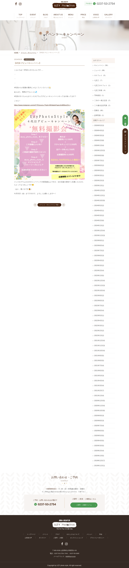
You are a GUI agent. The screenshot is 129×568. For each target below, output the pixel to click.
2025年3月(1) (99, 175)
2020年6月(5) (99, 430)
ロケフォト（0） (100, 75)
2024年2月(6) (99, 220)
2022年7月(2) (99, 305)
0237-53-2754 (45, 504)
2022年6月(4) (99, 310)
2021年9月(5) (99, 355)
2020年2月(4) (99, 450)
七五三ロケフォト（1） (102, 85)
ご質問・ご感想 (46, 537)
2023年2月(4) (99, 270)
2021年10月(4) (99, 350)
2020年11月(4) (99, 405)
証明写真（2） (99, 115)
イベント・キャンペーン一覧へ (49, 205)
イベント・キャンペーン (28, 52)
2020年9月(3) (99, 415)
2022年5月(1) (99, 315)
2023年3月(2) (99, 265)
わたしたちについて (60, 534)
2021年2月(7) (99, 390)
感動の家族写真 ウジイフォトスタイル (64, 7)
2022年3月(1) (99, 325)
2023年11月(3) (99, 235)
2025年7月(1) (99, 160)
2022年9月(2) (99, 295)
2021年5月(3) (99, 375)
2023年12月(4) (99, 230)
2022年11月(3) (99, 285)
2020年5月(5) (99, 435)
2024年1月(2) (99, 225)
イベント (38, 534)
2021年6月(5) (99, 370)
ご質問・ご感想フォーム (85, 505)
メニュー (74, 534)
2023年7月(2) (99, 250)
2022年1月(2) (99, 335)
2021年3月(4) (99, 385)
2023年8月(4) (99, 245)
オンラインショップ (62, 537)
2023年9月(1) (99, 240)
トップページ (25, 534)
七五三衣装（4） (100, 90)
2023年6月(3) (99, 255)
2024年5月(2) (99, 205)
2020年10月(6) (99, 410)
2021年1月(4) (99, 395)
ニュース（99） (100, 70)
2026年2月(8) (99, 140)
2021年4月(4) (99, 380)
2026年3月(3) (99, 135)
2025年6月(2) (99, 165)
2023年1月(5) (99, 275)
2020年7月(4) (99, 425)
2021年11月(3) (99, 345)
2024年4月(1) (99, 210)
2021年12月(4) (99, 340)
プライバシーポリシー (80, 537)
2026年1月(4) (99, 145)
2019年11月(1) (99, 465)
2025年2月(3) (99, 180)
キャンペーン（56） (101, 65)
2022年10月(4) (99, 290)
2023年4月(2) (99, 260)
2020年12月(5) (99, 400)
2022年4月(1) (99, 320)
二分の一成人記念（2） (102, 100)
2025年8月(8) (99, 155)
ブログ (47, 534)
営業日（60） (99, 110)
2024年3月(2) (99, 215)
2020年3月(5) (99, 445)
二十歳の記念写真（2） (102, 105)
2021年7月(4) (99, 365)
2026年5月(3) (99, 125)
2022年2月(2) (99, 330)
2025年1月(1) (99, 185)
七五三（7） (98, 80)
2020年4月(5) (99, 440)
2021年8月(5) (99, 360)
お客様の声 (92, 534)
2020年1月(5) (99, 455)
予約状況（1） (99, 95)
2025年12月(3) (99, 150)
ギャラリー (104, 534)
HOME (16, 52)
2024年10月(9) (99, 200)
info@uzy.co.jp (70, 555)
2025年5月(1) (99, 170)
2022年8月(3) (99, 300)
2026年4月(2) (99, 130)
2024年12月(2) (99, 190)
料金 (82, 534)
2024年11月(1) (99, 195)
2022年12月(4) (99, 280)
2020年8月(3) (99, 420)
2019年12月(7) (99, 460)
